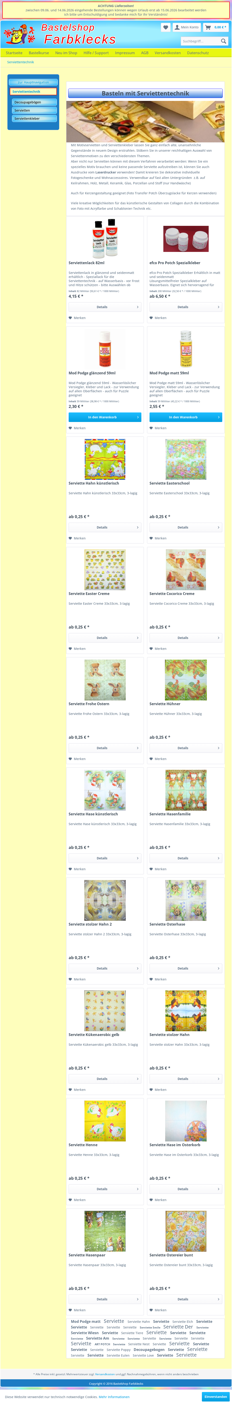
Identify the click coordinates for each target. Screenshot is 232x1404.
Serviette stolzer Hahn (170, 1034)
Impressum (125, 52)
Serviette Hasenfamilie (170, 814)
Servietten (22, 110)
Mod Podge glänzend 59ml (92, 373)
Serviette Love (144, 1355)
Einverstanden (216, 1396)
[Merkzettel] (166, 27)
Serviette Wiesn (85, 1332)
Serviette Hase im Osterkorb (175, 1145)
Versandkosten (168, 52)
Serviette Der (178, 1327)
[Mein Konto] (187, 27)
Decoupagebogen (150, 1349)
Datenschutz (198, 52)
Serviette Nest (139, 1344)
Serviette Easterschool (170, 483)
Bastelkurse (39, 52)
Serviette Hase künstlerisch (93, 814)
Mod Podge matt (86, 1321)
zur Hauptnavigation (33, 82)
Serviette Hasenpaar (87, 1255)
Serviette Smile (150, 1327)
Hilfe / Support (96, 52)
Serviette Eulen (118, 1355)
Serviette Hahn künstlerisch (94, 483)
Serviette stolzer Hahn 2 (90, 924)
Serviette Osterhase (167, 924)
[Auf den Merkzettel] (77, 318)
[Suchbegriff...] (204, 41)
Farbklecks (80, 39)
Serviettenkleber (27, 118)
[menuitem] (204, 41)
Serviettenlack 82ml (86, 263)
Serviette (114, 1321)
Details (117, 306)
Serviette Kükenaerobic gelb (94, 1034)
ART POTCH (103, 1344)
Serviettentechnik (26, 91)
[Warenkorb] (216, 27)
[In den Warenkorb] (105, 417)
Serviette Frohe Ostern (89, 704)
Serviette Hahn (139, 1321)
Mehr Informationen (114, 1397)
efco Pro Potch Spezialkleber (175, 263)
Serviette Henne (83, 1145)
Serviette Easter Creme (89, 593)
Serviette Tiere (132, 1333)
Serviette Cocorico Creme (172, 593)
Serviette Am (98, 1338)
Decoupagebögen (27, 102)
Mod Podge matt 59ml (169, 373)
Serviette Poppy (119, 1350)
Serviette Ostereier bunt (171, 1255)
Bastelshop (68, 27)
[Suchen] (223, 41)
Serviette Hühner (165, 704)
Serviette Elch (183, 1321)
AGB (144, 52)
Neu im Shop (66, 52)
